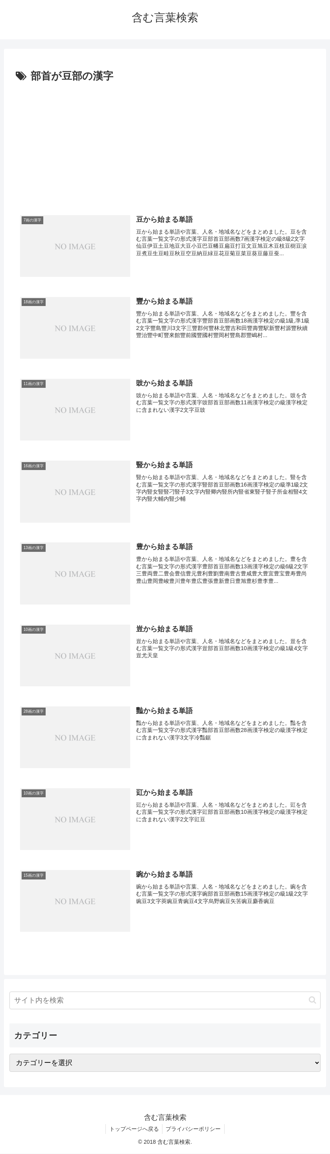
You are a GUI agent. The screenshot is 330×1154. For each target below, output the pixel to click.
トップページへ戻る (133, 1129)
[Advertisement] (165, 144)
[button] (312, 1000)
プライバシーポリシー (193, 1129)
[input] (165, 1001)
